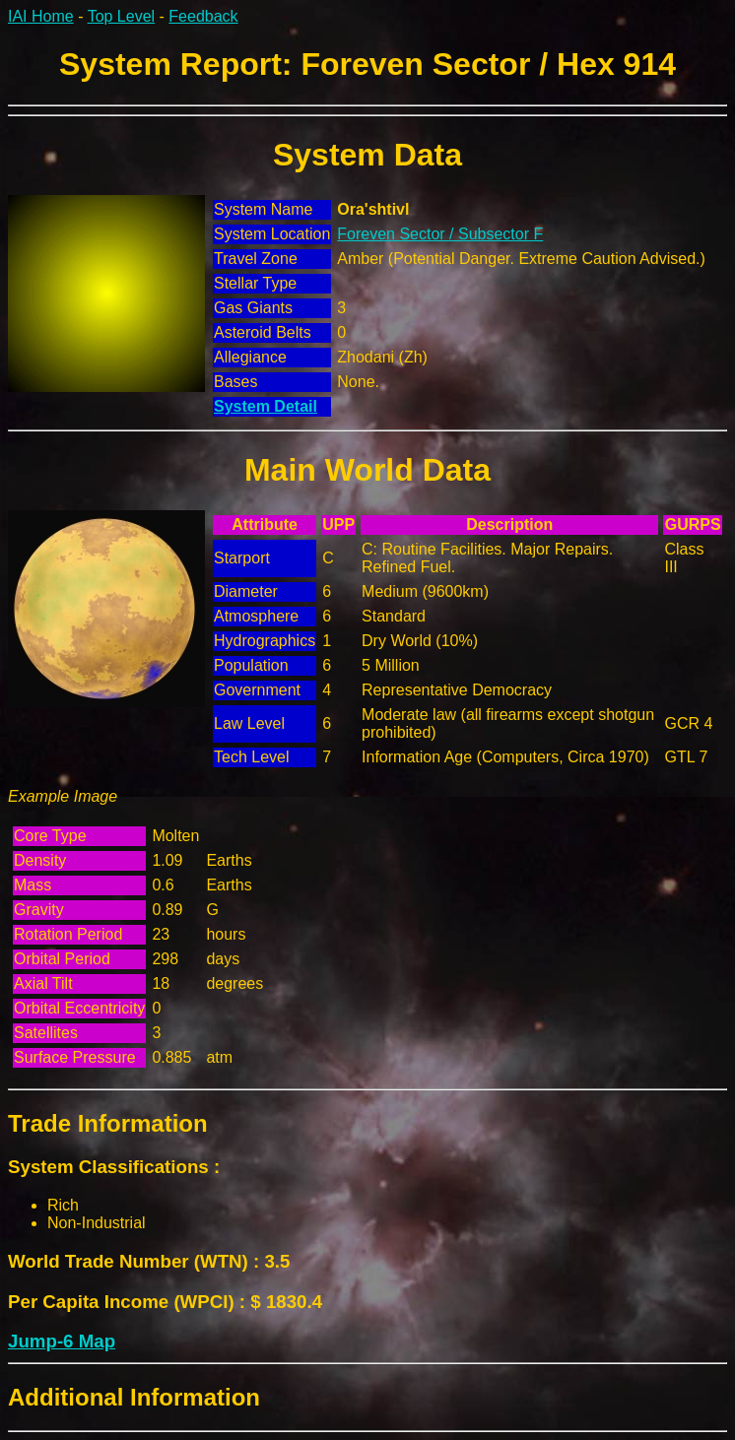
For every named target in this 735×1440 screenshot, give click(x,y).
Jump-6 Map (61, 1341)
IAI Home (41, 16)
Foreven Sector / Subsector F (440, 234)
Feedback (202, 16)
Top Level (122, 16)
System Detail (265, 406)
